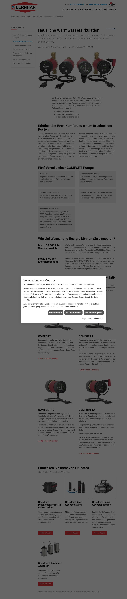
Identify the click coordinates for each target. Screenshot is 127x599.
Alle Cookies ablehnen (73, 306)
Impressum (86, 312)
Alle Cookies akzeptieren (93, 306)
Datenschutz (98, 312)
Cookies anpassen (55, 306)
